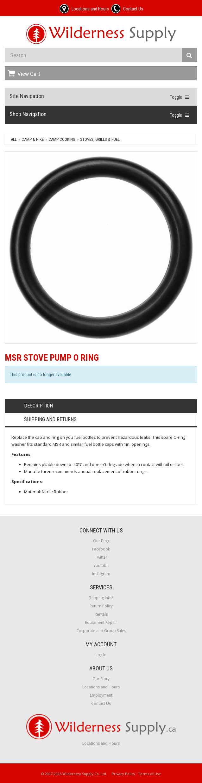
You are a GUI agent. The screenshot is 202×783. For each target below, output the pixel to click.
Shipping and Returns (50, 419)
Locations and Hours (101, 687)
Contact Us (101, 703)
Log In (101, 654)
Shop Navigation (28, 114)
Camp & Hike (33, 139)
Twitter (101, 557)
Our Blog (101, 541)
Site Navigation (26, 96)
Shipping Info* (101, 597)
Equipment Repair (101, 622)
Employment (101, 695)
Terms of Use (149, 773)
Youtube (101, 565)
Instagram (101, 573)
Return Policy (101, 606)
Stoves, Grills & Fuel (100, 139)
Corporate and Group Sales (101, 630)
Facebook (101, 549)
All (14, 139)
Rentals (101, 614)
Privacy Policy (123, 773)
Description (38, 406)
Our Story (101, 678)
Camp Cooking (61, 139)
